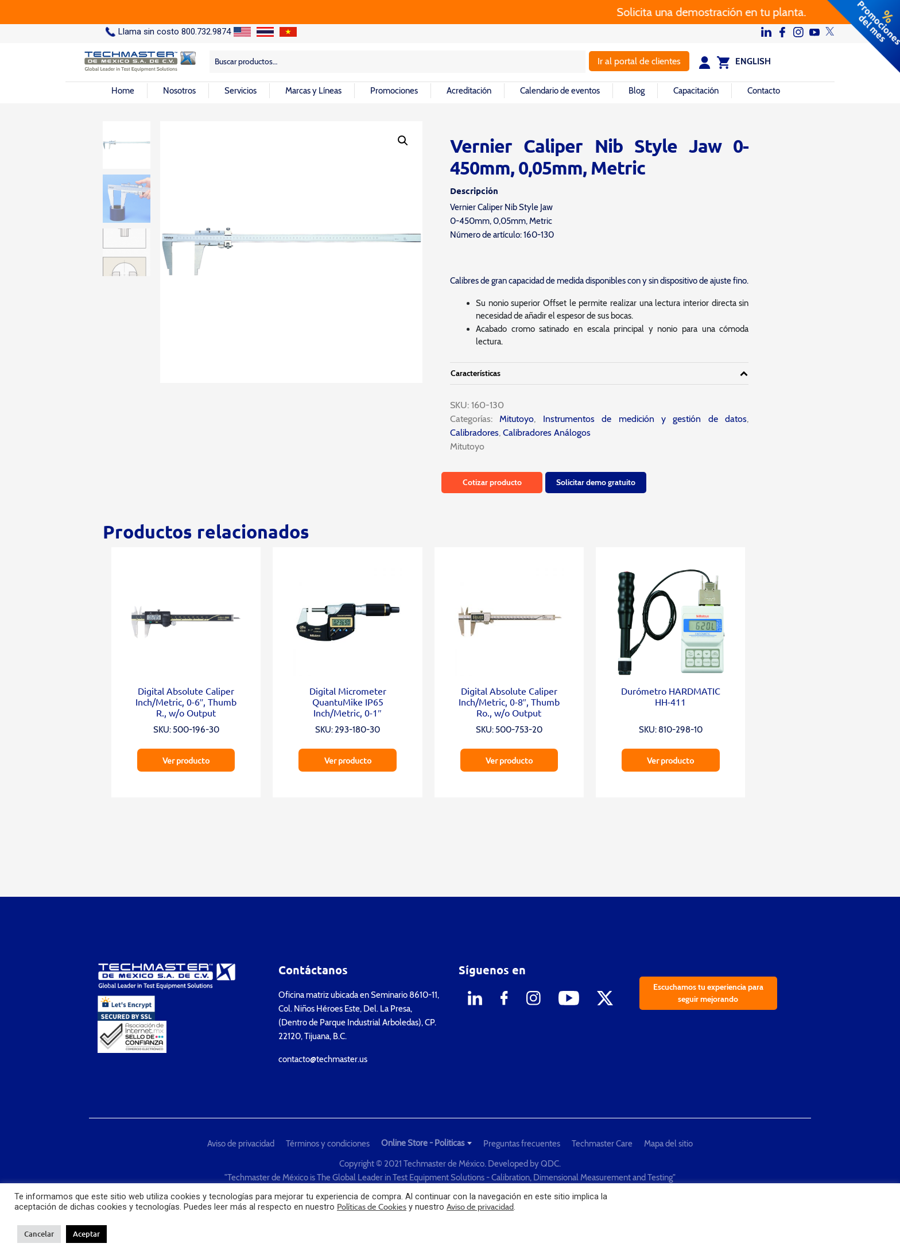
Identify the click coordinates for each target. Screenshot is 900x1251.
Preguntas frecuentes (521, 1143)
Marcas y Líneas (313, 91)
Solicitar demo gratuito (595, 482)
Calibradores (474, 432)
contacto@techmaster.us (322, 1059)
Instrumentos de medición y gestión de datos (645, 418)
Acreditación (469, 91)
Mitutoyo (513, 418)
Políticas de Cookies (371, 1207)
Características (476, 373)
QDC (550, 1164)
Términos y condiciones (328, 1143)
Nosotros (179, 91)
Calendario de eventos (560, 91)
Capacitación (696, 91)
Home (122, 91)
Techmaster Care (602, 1143)
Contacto (763, 91)
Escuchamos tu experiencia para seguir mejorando (708, 993)
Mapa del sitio (668, 1143)
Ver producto (186, 760)
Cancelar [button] (39, 1234)
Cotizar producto (492, 482)
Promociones (394, 91)
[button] (403, 140)
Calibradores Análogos (547, 432)
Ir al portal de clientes (639, 61)
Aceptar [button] (86, 1234)
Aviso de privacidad (240, 1143)
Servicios (240, 91)
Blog (637, 91)
